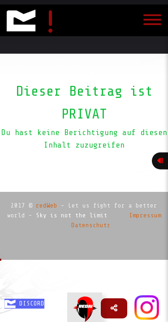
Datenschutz (91, 225)
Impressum (145, 215)
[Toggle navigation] (152, 21)
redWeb (46, 205)
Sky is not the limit (72, 215)
